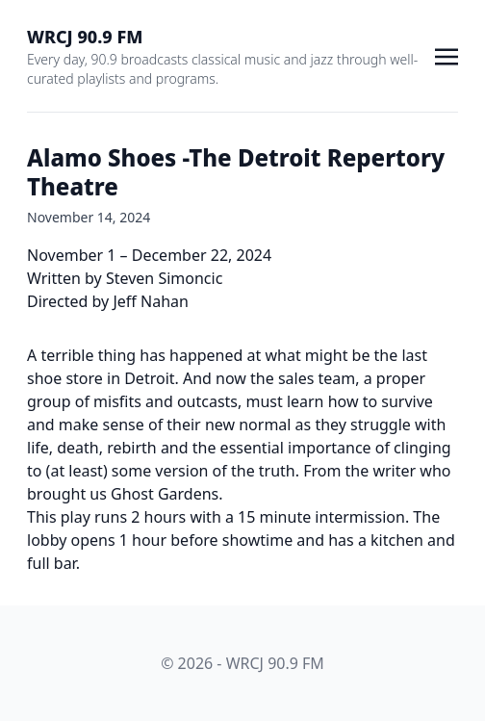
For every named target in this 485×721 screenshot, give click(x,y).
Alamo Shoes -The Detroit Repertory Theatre (236, 172)
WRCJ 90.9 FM (84, 36)
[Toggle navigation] (446, 54)
